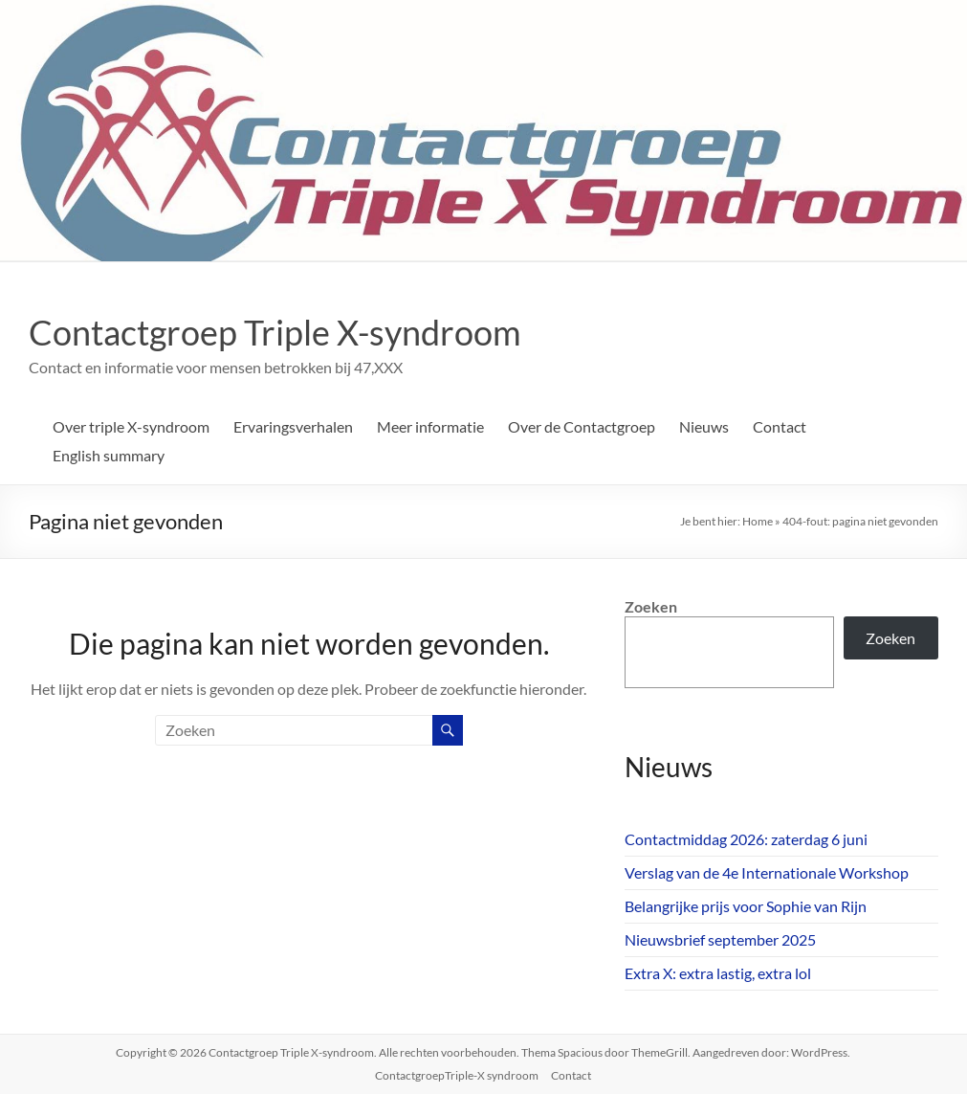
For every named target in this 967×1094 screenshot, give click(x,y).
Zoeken (651, 606)
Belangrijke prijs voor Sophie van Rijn (746, 906)
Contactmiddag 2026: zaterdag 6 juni (746, 839)
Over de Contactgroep (581, 426)
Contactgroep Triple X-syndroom (275, 332)
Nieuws (704, 426)
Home (757, 521)
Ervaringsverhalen (293, 426)
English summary (109, 455)
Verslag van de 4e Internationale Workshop (767, 872)
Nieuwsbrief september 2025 (720, 939)
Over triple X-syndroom (131, 426)
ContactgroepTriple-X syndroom (456, 1075)
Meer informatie (430, 426)
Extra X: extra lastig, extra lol (718, 973)
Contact (779, 426)
